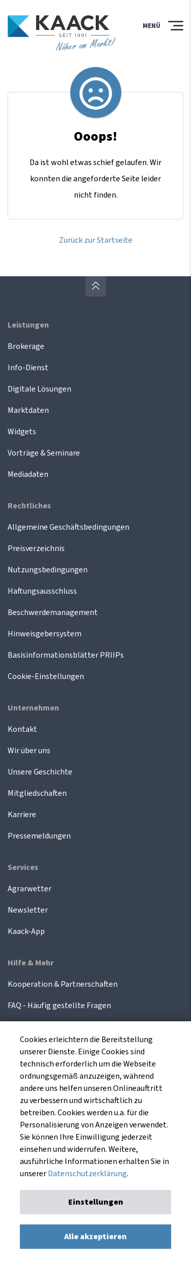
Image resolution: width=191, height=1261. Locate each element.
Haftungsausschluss (42, 591)
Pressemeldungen (39, 836)
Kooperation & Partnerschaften (63, 984)
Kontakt (22, 729)
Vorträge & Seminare (44, 453)
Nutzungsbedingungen (48, 569)
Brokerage (26, 346)
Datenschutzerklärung (87, 1173)
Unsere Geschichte (40, 772)
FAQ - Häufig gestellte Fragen (59, 1005)
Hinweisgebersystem (44, 633)
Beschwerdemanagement (53, 612)
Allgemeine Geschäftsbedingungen (68, 527)
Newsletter (28, 910)
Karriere (22, 814)
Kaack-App (26, 931)
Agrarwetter (29, 888)
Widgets (22, 431)
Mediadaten (28, 474)
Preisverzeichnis (36, 548)
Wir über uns (29, 750)
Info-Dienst (28, 367)
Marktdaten (28, 410)
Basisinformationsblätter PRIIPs (66, 655)
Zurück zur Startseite (95, 240)
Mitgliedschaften (37, 793)
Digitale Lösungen (39, 389)
